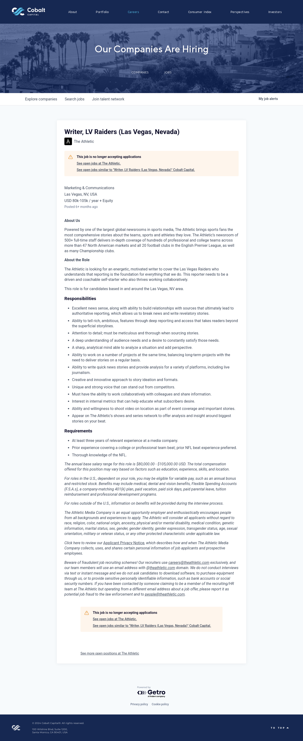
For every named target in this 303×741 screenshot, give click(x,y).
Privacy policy (139, 704)
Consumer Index (200, 11)
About (72, 11)
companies (41, 99)
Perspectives (240, 11)
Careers (133, 11)
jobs (74, 99)
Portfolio (102, 11)
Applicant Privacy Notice (123, 543)
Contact (163, 11)
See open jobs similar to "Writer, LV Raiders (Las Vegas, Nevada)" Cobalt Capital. (136, 170)
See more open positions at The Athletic (109, 653)
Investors (275, 11)
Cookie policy (160, 704)
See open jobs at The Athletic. (99, 163)
